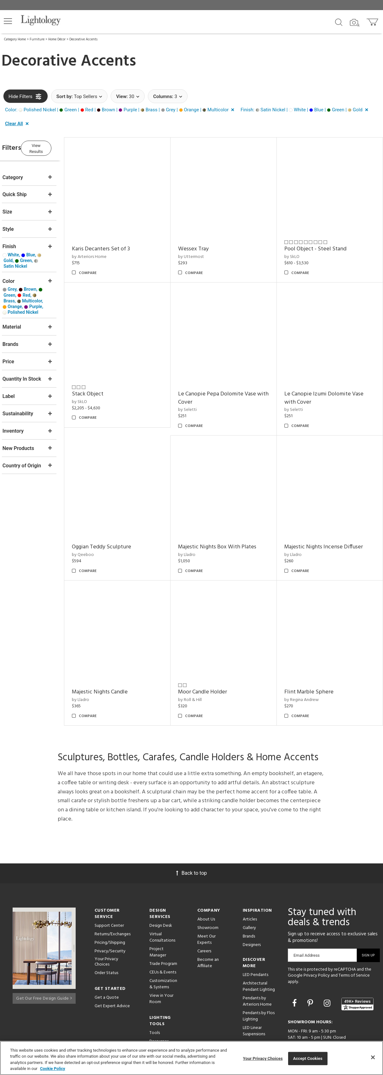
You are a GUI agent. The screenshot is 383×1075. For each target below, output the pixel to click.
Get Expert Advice (112, 981)
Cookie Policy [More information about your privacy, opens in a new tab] (52, 1068)
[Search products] (338, 21)
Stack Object (105, 382)
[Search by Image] (354, 22)
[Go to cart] (373, 20)
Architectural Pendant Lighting (259, 962)
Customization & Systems (163, 960)
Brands (249, 912)
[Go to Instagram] (328, 979)
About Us (206, 895)
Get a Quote (107, 973)
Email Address (306, 931)
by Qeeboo (101, 536)
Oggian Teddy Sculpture (119, 529)
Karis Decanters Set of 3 (119, 243)
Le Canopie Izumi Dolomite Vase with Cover (329, 386)
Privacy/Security (110, 927)
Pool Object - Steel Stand (321, 243)
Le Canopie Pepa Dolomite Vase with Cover (229, 386)
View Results (55, 147)
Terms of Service (354, 951)
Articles (250, 895)
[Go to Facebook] (295, 979)
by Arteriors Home (107, 250)
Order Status (106, 948)
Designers (252, 920)
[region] (191, 1058)
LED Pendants (255, 950)
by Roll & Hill (202, 675)
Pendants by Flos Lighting (259, 992)
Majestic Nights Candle (118, 668)
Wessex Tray (205, 243)
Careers (204, 927)
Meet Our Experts (206, 915)
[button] (8, 21)
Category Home (15, 39)
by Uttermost (203, 250)
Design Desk (160, 901)
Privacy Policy (317, 951)
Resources (159, 1017)
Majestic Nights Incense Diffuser (329, 529)
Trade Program (163, 939)
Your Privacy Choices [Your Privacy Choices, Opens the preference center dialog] (263, 1058)
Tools (154, 1008)
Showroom (207, 903)
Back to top (191, 849)
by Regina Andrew (307, 675)
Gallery (249, 903)
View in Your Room (161, 974)
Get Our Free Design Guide (44, 972)
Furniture (37, 39)
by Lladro (198, 536)
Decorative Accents (83, 39)
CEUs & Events (162, 948)
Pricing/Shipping (110, 918)
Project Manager (157, 928)
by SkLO (297, 250)
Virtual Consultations (162, 913)
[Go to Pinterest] (311, 979)
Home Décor (57, 39)
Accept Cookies (307, 1058)
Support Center (109, 901)
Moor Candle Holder (214, 668)
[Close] (373, 1057)
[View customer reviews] (357, 979)
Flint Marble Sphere (314, 668)
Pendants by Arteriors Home (257, 977)
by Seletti (199, 397)
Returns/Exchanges (113, 910)
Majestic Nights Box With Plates (229, 529)
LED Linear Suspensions (254, 1007)
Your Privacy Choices (106, 937)
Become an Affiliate (208, 938)
